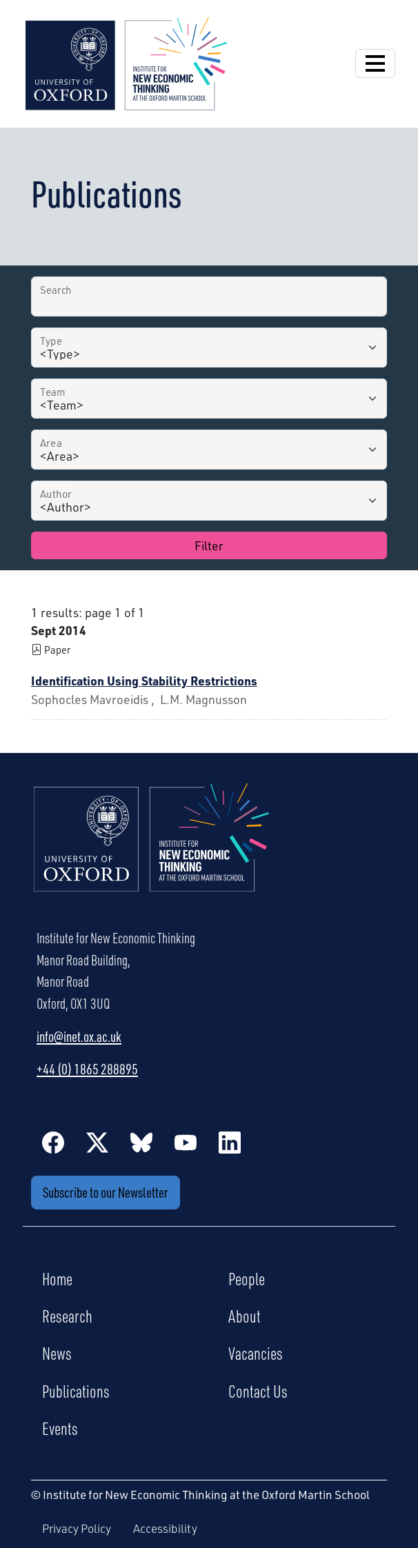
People (246, 1278)
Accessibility (165, 1528)
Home (57, 1278)
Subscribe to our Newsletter (105, 1192)
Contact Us (258, 1391)
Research (67, 1316)
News (57, 1353)
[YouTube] (185, 1142)
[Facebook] (53, 1142)
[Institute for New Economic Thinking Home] (151, 852)
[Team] (209, 399)
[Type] (209, 348)
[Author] (209, 501)
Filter (209, 545)
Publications (76, 1391)
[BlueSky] (141, 1142)
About (244, 1316)
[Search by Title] (209, 296)
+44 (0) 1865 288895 (87, 1069)
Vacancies (255, 1353)
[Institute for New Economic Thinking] (126, 62)
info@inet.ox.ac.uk (79, 1036)
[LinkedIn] (230, 1142)
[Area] (209, 450)
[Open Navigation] (375, 63)
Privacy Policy (76, 1528)
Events (60, 1428)
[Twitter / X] (97, 1142)
